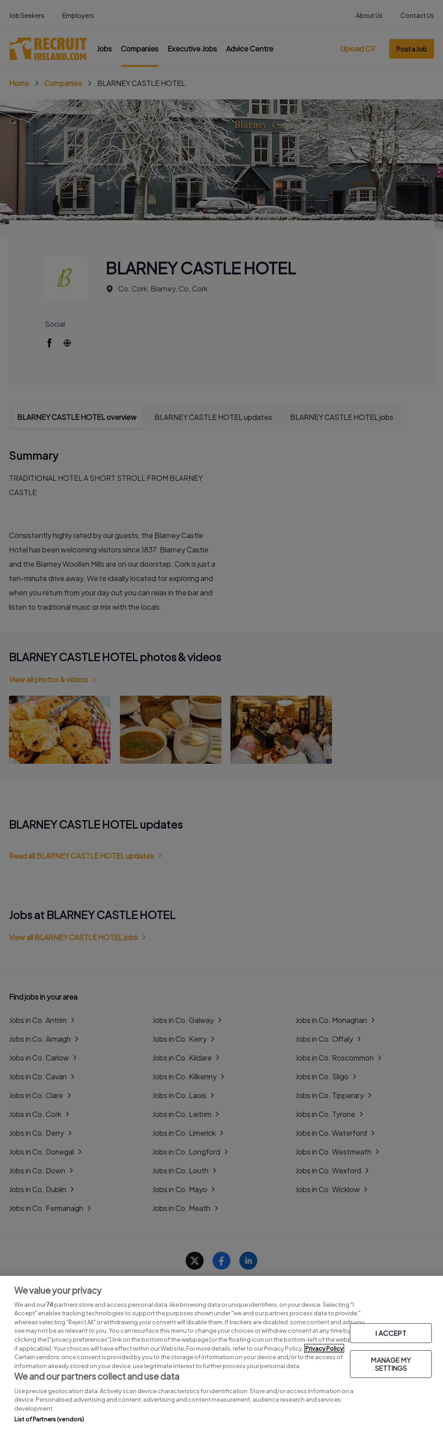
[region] (221, 1354)
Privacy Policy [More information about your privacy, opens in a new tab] (324, 1348)
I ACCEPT (390, 1333)
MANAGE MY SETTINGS (390, 1364)
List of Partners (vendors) (49, 1419)
